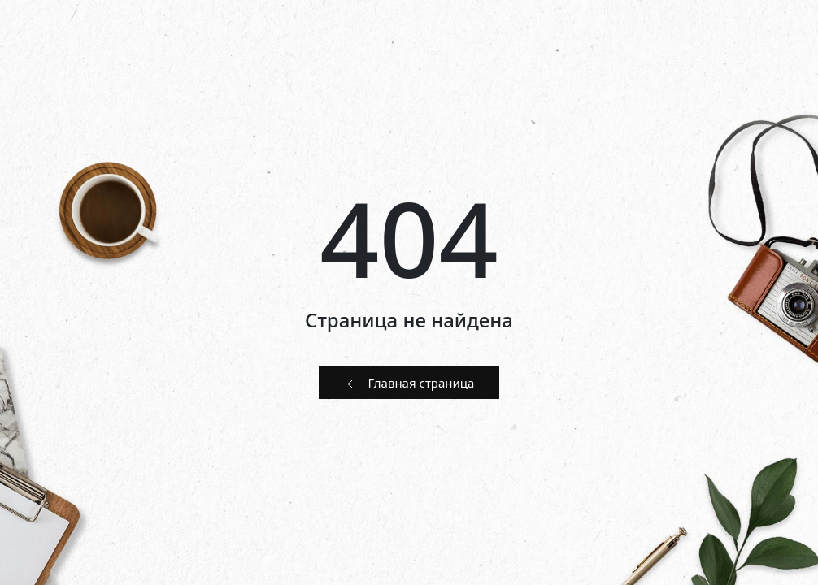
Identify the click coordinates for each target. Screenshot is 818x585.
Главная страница (409, 383)
